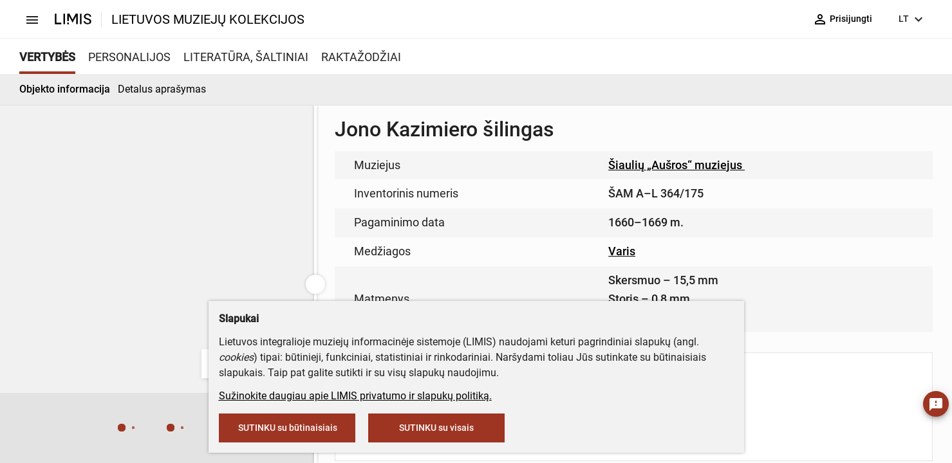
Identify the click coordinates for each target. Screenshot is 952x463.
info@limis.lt (411, 270)
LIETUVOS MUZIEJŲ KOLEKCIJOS (207, 19)
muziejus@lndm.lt (468, 188)
